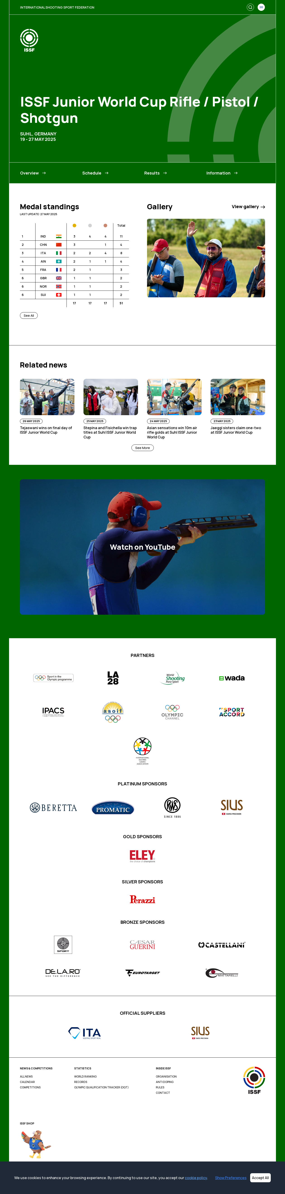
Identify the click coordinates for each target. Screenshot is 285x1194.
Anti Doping (164, 1082)
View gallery (248, 206)
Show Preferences (231, 1177)
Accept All (260, 1177)
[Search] (250, 7)
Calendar (27, 1082)
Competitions (30, 1087)
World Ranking (85, 1076)
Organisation (166, 1076)
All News (26, 1076)
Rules (160, 1087)
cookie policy (196, 1177)
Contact (163, 1093)
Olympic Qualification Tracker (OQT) (101, 1087)
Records (80, 1082)
